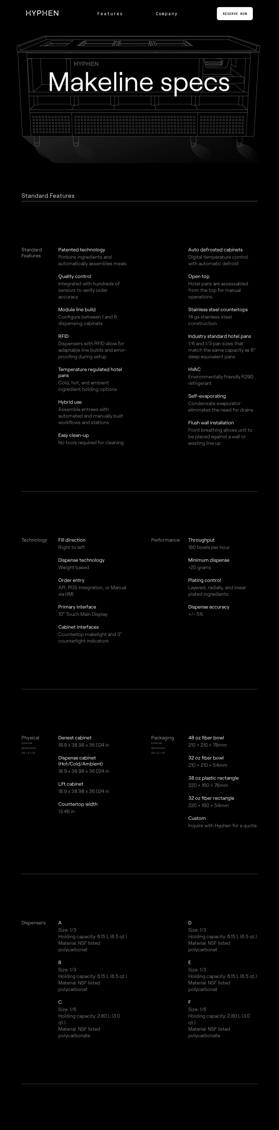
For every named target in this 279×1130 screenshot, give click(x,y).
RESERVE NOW (235, 13)
